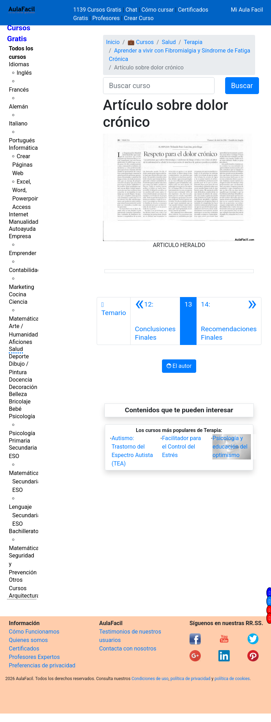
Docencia (20, 379)
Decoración (23, 387)
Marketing (21, 287)
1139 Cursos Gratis (98, 9)
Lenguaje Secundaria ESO (24, 515)
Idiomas (19, 64)
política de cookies (232, 678)
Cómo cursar (157, 9)
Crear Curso (138, 18)
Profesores (106, 18)
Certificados (24, 648)
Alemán (18, 106)
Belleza (18, 394)
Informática (23, 147)
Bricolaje (20, 401)
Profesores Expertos (34, 657)
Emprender (22, 253)
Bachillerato (23, 531)
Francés (19, 89)
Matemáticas (25, 318)
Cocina (17, 294)
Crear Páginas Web (22, 165)
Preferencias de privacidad (42, 665)
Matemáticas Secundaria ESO (25, 481)
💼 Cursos (141, 42)
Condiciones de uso (150, 678)
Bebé (15, 409)
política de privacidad (190, 678)
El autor (179, 366)
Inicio (113, 42)
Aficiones (20, 342)
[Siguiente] (228, 321)
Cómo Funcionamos (34, 631)
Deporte (19, 356)
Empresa (20, 236)
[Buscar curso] (159, 85)
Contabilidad (25, 270)
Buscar (242, 85)
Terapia (193, 42)
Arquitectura (24, 595)
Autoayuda (22, 229)
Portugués (22, 140)
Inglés (24, 72)
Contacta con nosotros (127, 648)
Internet (18, 214)
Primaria (19, 440)
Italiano (18, 123)
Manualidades (26, 221)
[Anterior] (155, 321)
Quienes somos (28, 640)
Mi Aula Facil (247, 9)
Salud (16, 349)
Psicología (22, 416)
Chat (131, 9)
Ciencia (18, 301)
